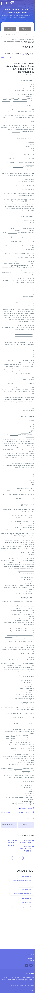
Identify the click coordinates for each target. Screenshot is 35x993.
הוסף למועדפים (28, 812)
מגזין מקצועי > (27, 40)
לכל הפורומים (17, 858)
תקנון (25, 986)
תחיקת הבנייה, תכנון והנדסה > (17, 40)
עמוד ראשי (31, 958)
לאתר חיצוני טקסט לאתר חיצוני (23, 907)
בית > (32, 40)
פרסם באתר (20, 986)
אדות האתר (31, 986)
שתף (19, 812)
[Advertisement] (17, 929)
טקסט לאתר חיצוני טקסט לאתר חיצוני (22, 880)
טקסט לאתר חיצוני (26, 876)
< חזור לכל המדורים (6, 58)
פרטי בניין (31, 960)
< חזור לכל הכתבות (6, 812)
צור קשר (13, 986)
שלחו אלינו (25, 55)
